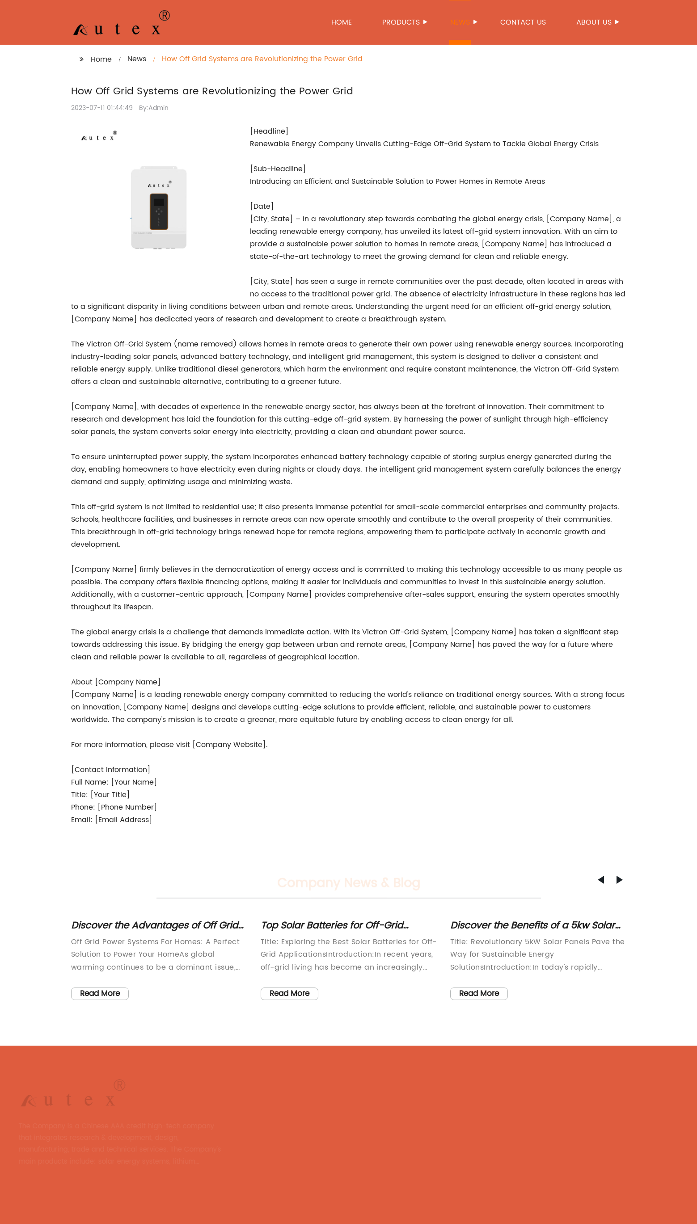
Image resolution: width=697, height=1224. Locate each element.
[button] (601, 880)
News (460, 22)
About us (594, 22)
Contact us (523, 22)
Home (341, 22)
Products (401, 22)
